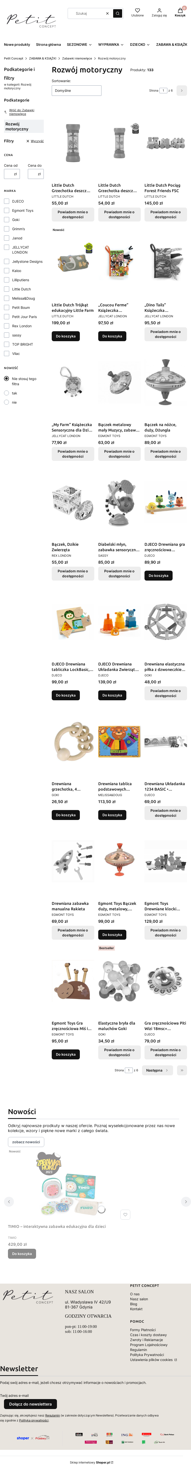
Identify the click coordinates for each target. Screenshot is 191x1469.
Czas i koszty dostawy (148, 1335)
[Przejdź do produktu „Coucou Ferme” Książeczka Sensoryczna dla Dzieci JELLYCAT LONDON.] (119, 262)
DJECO (18, 201)
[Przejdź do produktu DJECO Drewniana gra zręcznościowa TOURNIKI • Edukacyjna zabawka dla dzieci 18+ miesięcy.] (165, 502)
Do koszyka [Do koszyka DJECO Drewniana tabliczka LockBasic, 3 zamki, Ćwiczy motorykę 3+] (66, 695)
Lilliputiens (20, 280)
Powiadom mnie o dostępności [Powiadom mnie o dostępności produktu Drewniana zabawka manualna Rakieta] (73, 932)
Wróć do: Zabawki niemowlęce (19, 112)
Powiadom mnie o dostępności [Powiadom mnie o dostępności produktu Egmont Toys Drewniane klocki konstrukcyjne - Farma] (166, 932)
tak (14, 393)
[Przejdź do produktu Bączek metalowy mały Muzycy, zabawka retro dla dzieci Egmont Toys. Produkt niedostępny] (119, 382)
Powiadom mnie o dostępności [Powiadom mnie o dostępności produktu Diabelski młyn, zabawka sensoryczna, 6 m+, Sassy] (119, 573)
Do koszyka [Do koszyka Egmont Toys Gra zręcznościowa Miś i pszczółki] (66, 1054)
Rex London (22, 326)
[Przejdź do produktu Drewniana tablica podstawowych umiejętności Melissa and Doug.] (119, 741)
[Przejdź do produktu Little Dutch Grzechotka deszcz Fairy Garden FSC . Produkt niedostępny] (73, 143)
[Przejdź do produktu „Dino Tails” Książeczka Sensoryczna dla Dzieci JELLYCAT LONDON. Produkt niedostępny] (165, 262)
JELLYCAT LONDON (20, 249)
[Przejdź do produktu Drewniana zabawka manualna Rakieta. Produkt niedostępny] (73, 861)
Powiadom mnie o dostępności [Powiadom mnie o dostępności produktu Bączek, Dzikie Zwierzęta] (73, 573)
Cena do (35, 165)
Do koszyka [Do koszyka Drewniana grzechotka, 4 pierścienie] (66, 815)
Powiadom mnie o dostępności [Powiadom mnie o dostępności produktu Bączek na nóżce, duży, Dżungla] (166, 453)
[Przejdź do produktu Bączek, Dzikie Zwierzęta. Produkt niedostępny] (73, 502)
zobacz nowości (26, 1142)
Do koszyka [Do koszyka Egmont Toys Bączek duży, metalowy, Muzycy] (112, 934)
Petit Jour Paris (24, 317)
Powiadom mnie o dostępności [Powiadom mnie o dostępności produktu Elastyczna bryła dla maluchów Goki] (119, 1052)
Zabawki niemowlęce (77, 58)
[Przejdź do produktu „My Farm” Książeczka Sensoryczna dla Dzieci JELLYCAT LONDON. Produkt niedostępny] (73, 382)
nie (14, 402)
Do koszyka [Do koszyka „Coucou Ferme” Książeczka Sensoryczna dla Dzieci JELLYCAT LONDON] (112, 336)
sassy (16, 335)
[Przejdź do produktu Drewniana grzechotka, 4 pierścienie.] (73, 741)
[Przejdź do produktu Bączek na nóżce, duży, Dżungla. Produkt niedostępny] (165, 382)
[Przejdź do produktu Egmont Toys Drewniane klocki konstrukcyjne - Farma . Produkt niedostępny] (165, 861)
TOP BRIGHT (22, 344)
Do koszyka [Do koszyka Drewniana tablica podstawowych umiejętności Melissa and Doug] (112, 815)
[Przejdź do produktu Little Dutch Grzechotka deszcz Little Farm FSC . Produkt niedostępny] (119, 143)
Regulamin (138, 1350)
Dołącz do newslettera (30, 1404)
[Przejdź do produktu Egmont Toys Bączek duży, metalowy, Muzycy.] (119, 861)
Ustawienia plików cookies (152, 1360)
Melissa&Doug (23, 298)
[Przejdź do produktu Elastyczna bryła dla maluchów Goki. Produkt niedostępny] (119, 981)
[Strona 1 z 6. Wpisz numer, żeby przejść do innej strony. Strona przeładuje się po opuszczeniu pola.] (163, 90)
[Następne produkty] (157, 1070)
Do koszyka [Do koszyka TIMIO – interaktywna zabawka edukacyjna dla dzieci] (22, 1253)
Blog (133, 1304)
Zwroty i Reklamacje (146, 1340)
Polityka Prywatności (147, 1355)
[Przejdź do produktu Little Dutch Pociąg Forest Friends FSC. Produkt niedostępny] (165, 143)
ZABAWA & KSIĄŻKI (42, 58)
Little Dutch (21, 289)
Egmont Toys (22, 210)
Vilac (16, 353)
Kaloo (16, 271)
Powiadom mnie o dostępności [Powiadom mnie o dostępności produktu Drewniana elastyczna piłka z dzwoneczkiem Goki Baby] (166, 693)
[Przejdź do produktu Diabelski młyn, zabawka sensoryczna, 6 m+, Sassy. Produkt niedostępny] (119, 502)
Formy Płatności (143, 1330)
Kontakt (136, 1309)
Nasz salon (139, 1299)
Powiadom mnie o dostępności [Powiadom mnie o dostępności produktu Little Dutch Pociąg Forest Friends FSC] (166, 214)
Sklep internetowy (90, 1462)
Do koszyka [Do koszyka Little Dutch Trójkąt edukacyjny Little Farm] (66, 336)
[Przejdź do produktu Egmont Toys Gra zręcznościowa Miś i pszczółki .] (73, 981)
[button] (117, 13)
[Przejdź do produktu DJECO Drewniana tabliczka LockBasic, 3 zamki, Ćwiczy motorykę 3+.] (73, 622)
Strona (153, 90)
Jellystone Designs (27, 261)
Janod (17, 238)
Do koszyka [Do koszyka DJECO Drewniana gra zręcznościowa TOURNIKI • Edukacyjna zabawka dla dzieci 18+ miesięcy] (158, 575)
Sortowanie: (61, 81)
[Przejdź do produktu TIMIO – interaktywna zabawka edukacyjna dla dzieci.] (70, 1184)
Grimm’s (18, 229)
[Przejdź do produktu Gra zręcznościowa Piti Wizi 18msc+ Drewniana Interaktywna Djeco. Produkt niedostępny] (165, 981)
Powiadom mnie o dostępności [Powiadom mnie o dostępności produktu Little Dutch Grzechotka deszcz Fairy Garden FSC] (73, 214)
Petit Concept (13, 58)
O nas (135, 1294)
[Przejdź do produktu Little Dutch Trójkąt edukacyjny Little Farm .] (73, 262)
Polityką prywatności (33, 1420)
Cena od (11, 165)
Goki (15, 220)
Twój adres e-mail (14, 1395)
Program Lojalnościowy (149, 1345)
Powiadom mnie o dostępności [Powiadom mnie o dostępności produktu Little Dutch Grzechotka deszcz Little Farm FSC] (119, 214)
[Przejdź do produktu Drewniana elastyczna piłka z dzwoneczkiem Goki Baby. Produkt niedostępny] (165, 622)
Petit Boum (21, 307)
